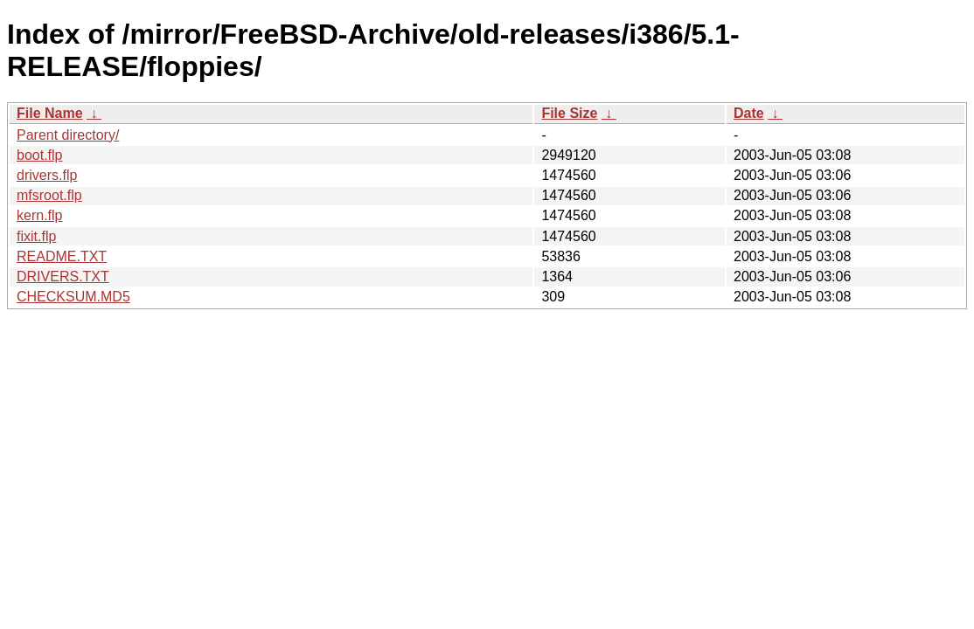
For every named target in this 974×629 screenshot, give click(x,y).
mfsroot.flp (49, 195)
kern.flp (39, 215)
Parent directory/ (68, 135)
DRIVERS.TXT (63, 276)
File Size (569, 113)
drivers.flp (47, 175)
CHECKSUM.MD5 (73, 296)
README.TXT (62, 256)
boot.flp (39, 155)
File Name (50, 113)
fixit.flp (36, 236)
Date (749, 113)
